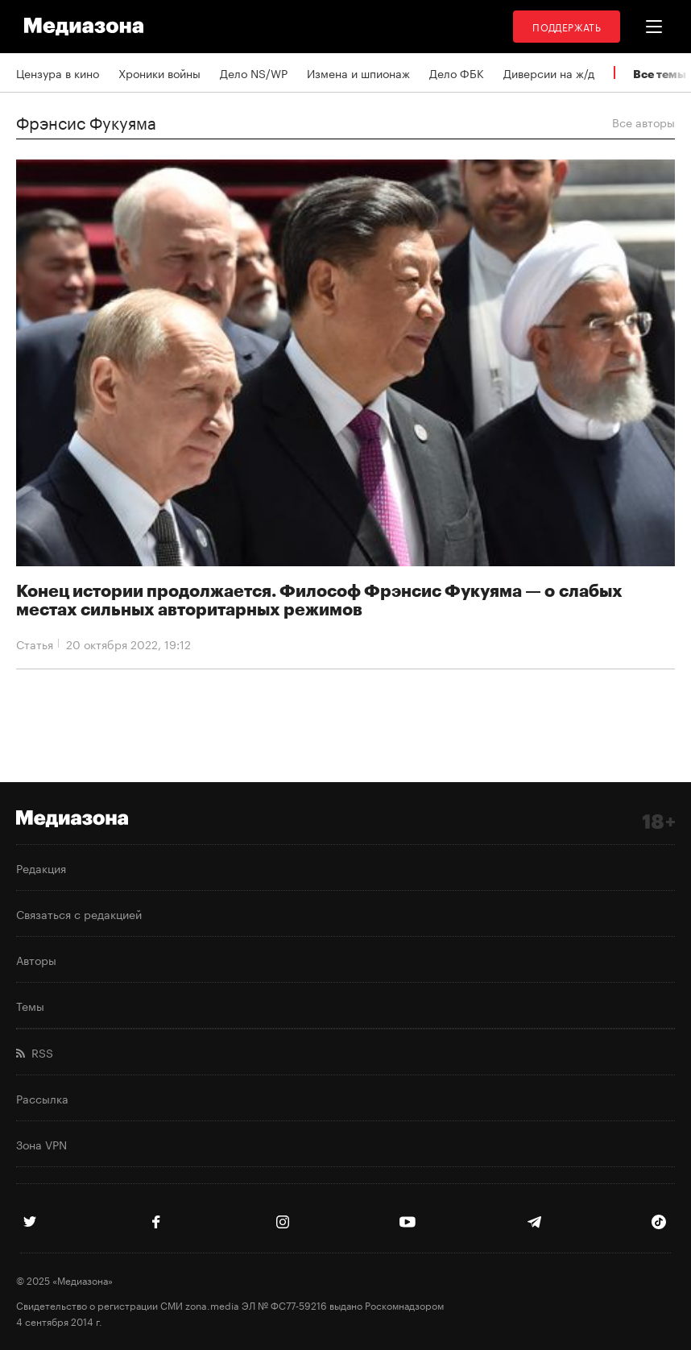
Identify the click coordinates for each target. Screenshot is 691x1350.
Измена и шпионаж (358, 72)
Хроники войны (159, 72)
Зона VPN (41, 1144)
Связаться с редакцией (79, 913)
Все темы (659, 74)
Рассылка (42, 1098)
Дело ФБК (456, 72)
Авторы (36, 959)
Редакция (41, 867)
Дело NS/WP (254, 72)
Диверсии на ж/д (548, 72)
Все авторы (643, 121)
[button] (654, 26)
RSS (34, 1052)
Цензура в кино (57, 72)
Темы (30, 1005)
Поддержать (566, 26)
